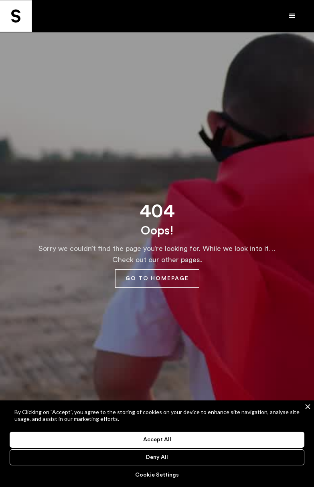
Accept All (157, 440)
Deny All (157, 457)
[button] (298, 16)
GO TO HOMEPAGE (157, 278)
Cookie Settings (157, 475)
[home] (16, 16)
